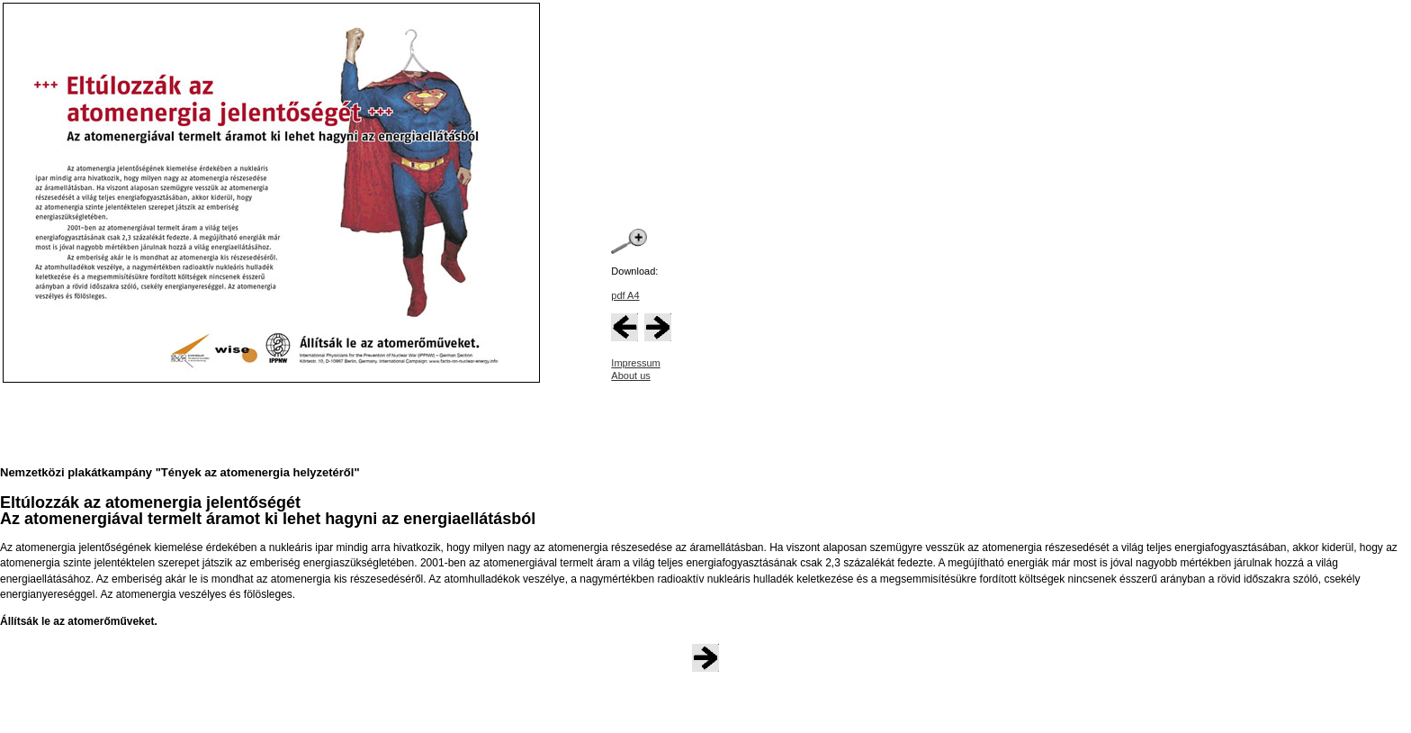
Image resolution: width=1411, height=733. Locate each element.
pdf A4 (625, 295)
